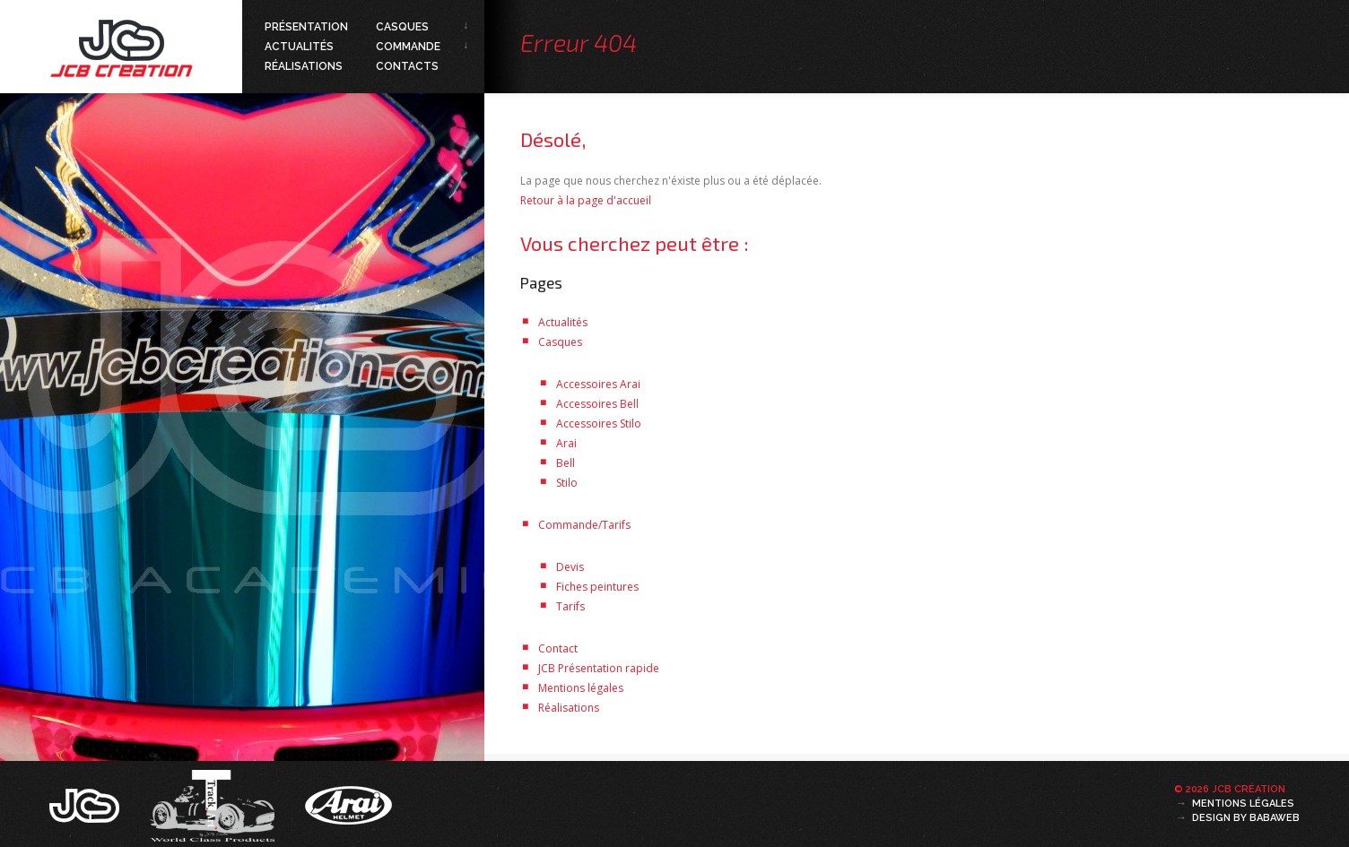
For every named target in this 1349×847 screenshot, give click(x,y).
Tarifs (570, 606)
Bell (565, 463)
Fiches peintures (597, 586)
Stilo (567, 482)
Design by (1246, 818)
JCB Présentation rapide (598, 668)
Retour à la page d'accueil (585, 200)
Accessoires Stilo (598, 423)
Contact (558, 648)
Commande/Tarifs (584, 524)
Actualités (299, 46)
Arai (566, 443)
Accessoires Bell (597, 403)
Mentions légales (580, 688)
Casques (402, 27)
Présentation (306, 27)
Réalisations (304, 66)
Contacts (407, 66)
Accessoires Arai (598, 384)
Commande (408, 46)
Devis (570, 567)
